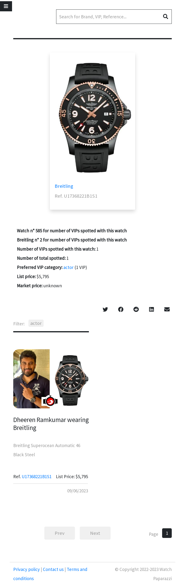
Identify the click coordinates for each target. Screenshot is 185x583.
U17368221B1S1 (37, 476)
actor (68, 267)
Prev (60, 533)
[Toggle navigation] (6, 6)
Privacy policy (27, 569)
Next (95, 533)
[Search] (114, 16)
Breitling (64, 186)
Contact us (53, 569)
